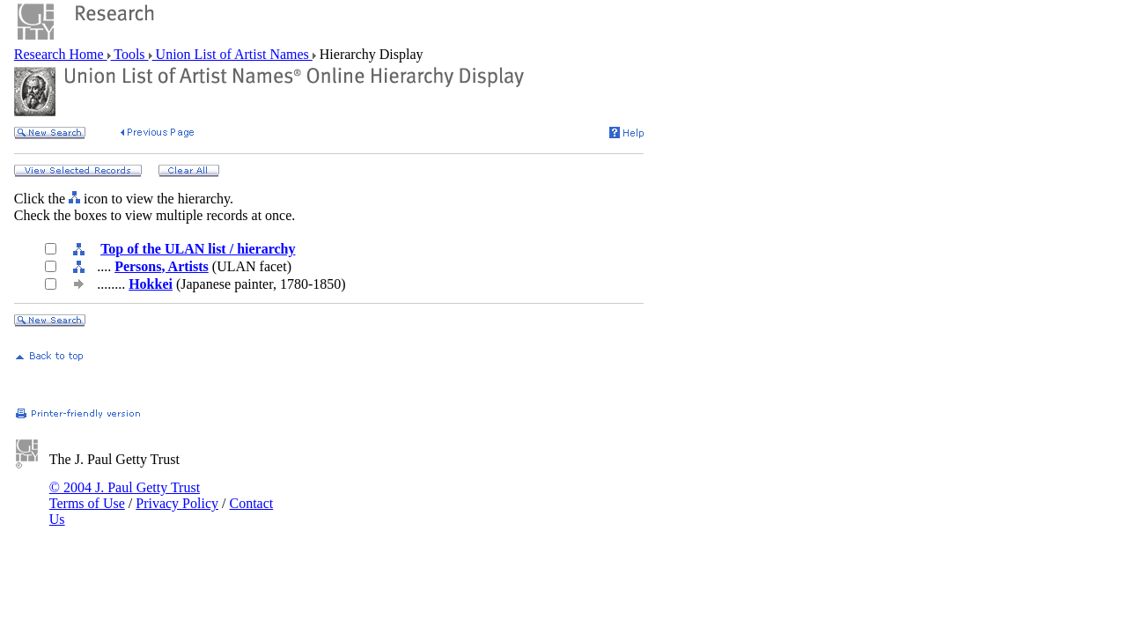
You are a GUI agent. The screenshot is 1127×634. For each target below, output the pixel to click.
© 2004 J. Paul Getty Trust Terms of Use (124, 495)
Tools (130, 54)
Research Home (60, 54)
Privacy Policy (177, 503)
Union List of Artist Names (232, 54)
